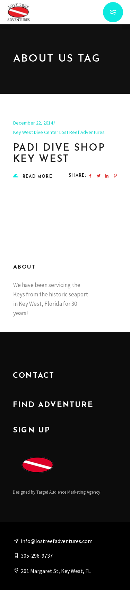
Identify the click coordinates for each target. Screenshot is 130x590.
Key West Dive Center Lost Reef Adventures (59, 132)
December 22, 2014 (33, 123)
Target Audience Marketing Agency (68, 492)
